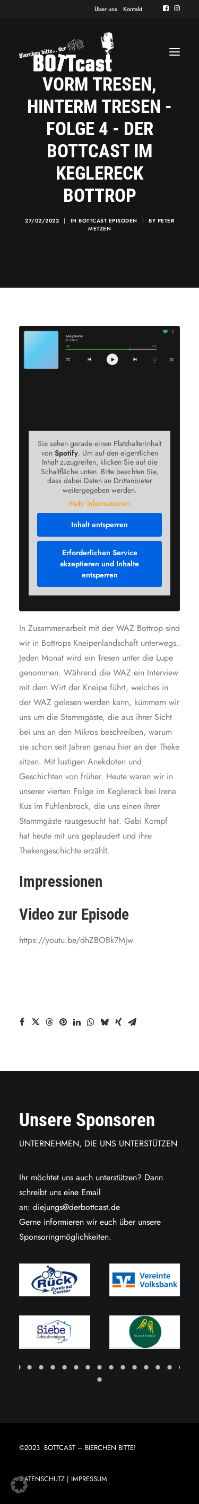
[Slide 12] (146, 1367)
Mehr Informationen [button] (99, 504)
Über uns (105, 9)
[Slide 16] (100, 1379)
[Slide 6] (76, 1367)
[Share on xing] (118, 1022)
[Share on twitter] (35, 1022)
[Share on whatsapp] (90, 1022)
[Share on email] (132, 1022)
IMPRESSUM (89, 1479)
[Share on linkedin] (77, 1022)
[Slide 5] (65, 1367)
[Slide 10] (123, 1367)
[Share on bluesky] (104, 1022)
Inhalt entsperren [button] (99, 524)
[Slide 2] (30, 1367)
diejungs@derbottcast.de (76, 1207)
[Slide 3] (41, 1367)
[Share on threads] (49, 1022)
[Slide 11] (135, 1367)
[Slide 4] (53, 1367)
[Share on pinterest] (63, 1022)
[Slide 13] (158, 1367)
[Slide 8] (100, 1367)
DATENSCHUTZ (42, 1479)
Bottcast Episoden (108, 221)
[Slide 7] (88, 1367)
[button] (165, 8)
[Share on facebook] (21, 1022)
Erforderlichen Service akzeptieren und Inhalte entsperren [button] (99, 563)
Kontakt (132, 9)
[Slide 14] (170, 1367)
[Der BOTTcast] (66, 52)
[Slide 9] (111, 1367)
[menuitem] (106, 9)
